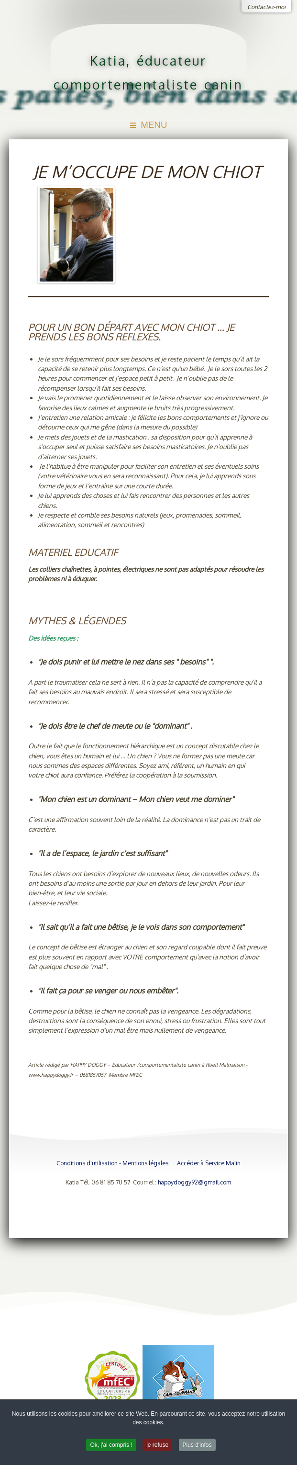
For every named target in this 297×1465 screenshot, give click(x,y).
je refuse (157, 1446)
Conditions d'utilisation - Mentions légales (112, 1163)
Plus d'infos (197, 1446)
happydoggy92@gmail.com (194, 1182)
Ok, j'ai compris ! (111, 1446)
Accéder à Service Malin (209, 1163)
